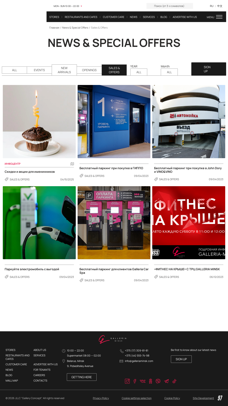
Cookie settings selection (137, 398)
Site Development (207, 398)
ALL (14, 70)
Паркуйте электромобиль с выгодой (32, 269)
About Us (40, 350)
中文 (219, 6)
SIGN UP (206, 69)
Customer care (16, 364)
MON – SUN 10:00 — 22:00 (66, 6)
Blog (9, 375)
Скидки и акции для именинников (30, 172)
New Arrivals (64, 70)
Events (39, 70)
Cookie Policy (172, 398)
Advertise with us (46, 364)
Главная (54, 27)
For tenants (42, 369)
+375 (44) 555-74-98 (137, 355)
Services (39, 355)
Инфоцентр (12, 164)
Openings (89, 70)
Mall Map (12, 380)
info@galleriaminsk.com (139, 361)
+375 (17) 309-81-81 (136, 350)
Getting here (81, 377)
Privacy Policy (101, 398)
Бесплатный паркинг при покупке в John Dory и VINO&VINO (188, 170)
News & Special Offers (75, 27)
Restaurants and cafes (18, 357)
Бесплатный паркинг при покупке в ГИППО (111, 168)
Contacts (40, 380)
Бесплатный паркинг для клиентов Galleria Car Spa (114, 271)
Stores (10, 350)
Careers (39, 375)
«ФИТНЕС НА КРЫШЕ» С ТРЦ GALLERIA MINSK (187, 269)
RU (211, 6)
